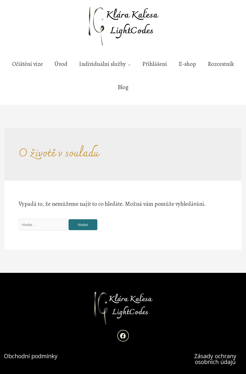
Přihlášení (154, 64)
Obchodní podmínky (31, 356)
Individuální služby (102, 64)
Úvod (60, 64)
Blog (123, 87)
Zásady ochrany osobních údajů (215, 359)
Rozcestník (221, 64)
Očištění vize (27, 64)
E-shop (187, 64)
